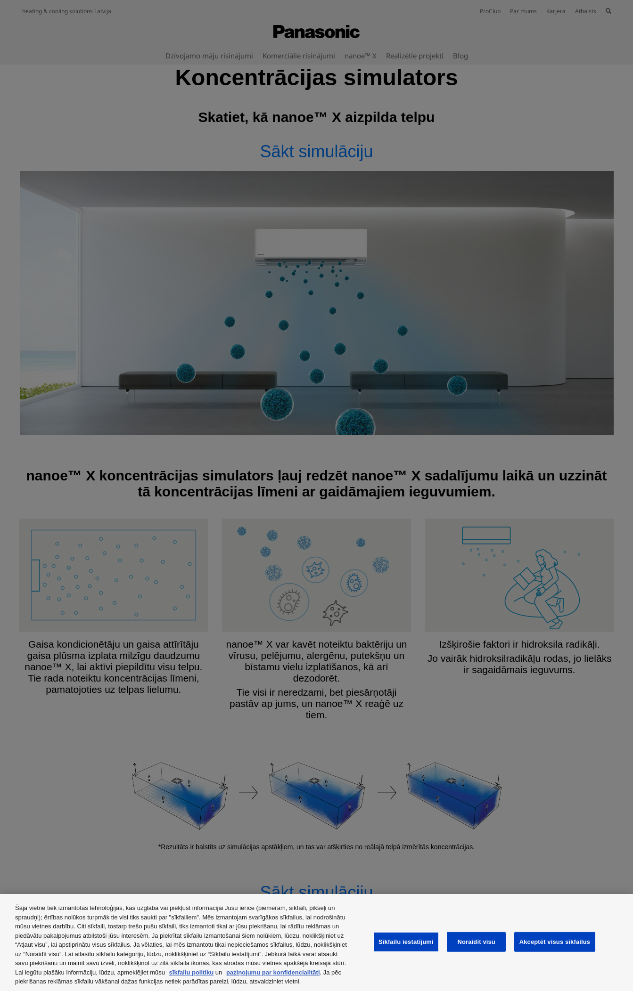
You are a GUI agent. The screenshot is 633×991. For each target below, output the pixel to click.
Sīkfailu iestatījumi (406, 941)
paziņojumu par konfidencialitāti (273, 972)
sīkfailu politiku (191, 972)
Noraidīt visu (476, 941)
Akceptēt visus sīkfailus (555, 941)
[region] (316, 942)
